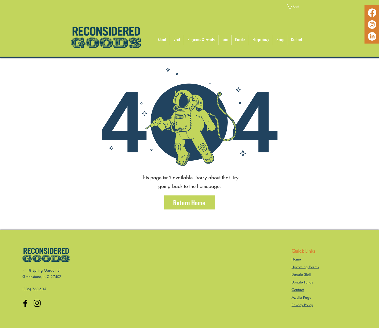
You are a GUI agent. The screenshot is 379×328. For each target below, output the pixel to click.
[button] (296, 6)
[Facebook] (372, 12)
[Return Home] (189, 202)
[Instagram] (372, 24)
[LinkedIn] (372, 36)
